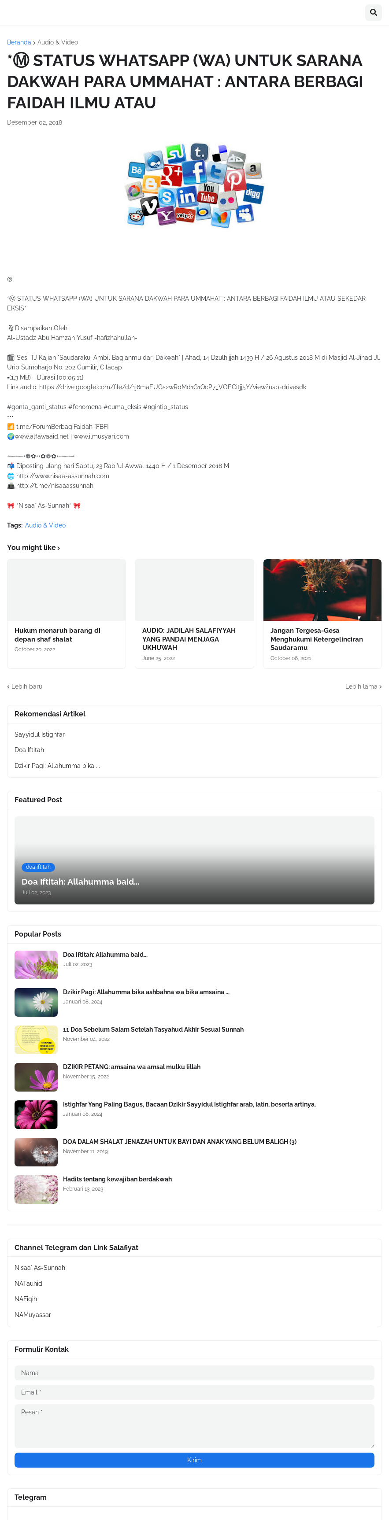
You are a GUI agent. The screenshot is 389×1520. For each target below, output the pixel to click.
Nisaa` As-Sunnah (40, 1267)
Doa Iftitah (29, 749)
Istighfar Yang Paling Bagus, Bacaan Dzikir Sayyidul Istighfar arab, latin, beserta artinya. (189, 1104)
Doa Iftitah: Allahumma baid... (105, 954)
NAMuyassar (33, 1314)
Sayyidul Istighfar (40, 734)
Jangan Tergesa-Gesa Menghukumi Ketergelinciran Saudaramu (316, 639)
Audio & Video (57, 42)
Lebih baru (26, 686)
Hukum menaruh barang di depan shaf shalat (57, 635)
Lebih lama (361, 686)
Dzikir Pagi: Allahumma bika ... (57, 765)
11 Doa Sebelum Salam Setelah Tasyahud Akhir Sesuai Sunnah (153, 1029)
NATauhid (28, 1283)
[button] (373, 12)
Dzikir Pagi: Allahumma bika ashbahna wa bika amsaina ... (146, 992)
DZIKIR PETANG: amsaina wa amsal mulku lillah (131, 1066)
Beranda (19, 42)
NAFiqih (26, 1298)
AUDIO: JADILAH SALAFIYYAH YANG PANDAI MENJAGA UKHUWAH (189, 639)
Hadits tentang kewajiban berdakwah (117, 1179)
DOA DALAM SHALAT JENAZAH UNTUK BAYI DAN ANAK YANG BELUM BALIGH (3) (179, 1141)
